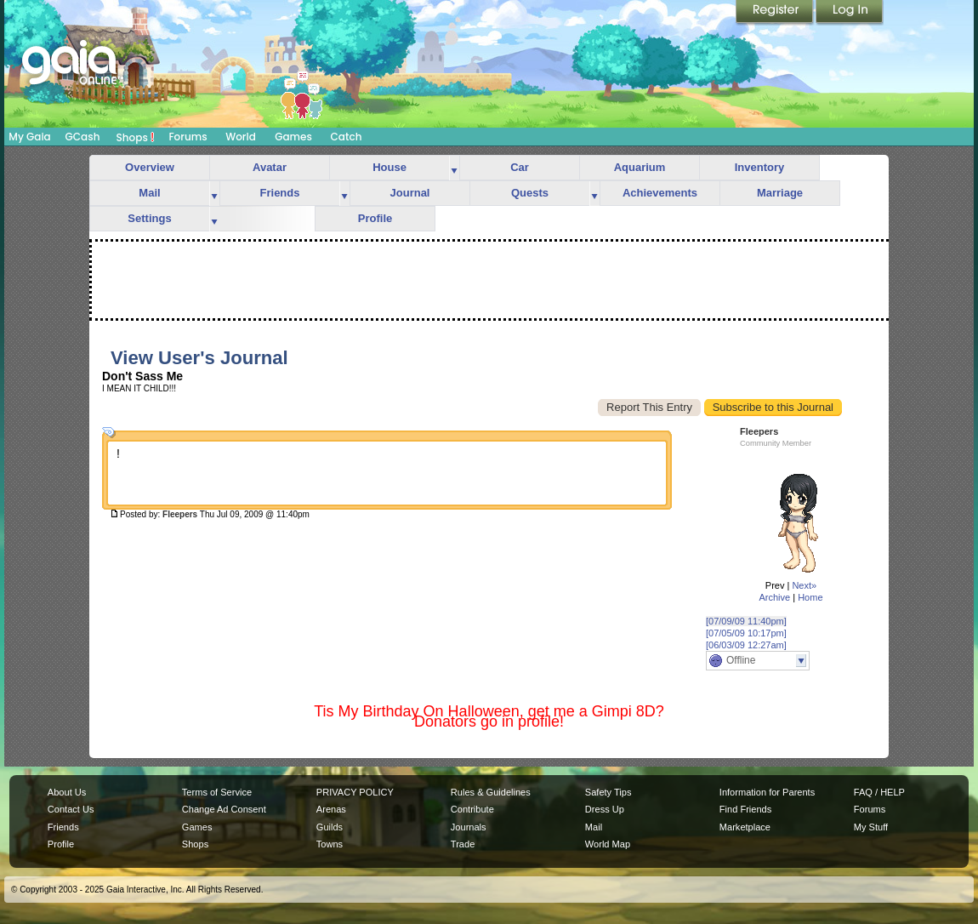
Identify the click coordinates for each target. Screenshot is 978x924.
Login (850, 13)
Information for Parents (767, 792)
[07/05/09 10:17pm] (746, 633)
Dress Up (604, 809)
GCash (82, 136)
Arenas (331, 809)
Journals (468, 827)
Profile (375, 218)
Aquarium (640, 167)
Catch (346, 136)
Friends (280, 192)
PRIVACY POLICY (355, 792)
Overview (149, 167)
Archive (774, 597)
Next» (804, 585)
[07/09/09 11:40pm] (746, 621)
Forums (187, 136)
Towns (329, 844)
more (454, 168)
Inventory (760, 167)
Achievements (660, 192)
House (389, 167)
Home (810, 597)
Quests (530, 192)
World (240, 136)
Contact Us (71, 809)
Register (776, 13)
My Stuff (871, 827)
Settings (149, 218)
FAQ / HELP (879, 792)
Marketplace (744, 827)
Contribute (472, 809)
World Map (607, 844)
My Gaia (29, 136)
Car (519, 167)
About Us (67, 792)
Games (293, 136)
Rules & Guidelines (491, 792)
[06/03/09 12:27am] (746, 645)
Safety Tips (608, 792)
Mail (149, 192)
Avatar (270, 167)
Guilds (329, 827)
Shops (136, 136)
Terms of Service (217, 792)
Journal (410, 192)
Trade (463, 844)
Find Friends (745, 809)
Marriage (780, 192)
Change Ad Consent (224, 809)
